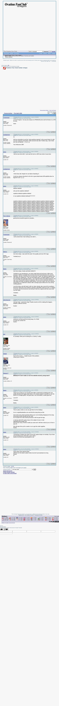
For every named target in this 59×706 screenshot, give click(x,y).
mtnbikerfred (6, 134)
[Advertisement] (35, 30)
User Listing (16, 53)
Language (53, 53)
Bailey (4, 269)
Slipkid (5, 353)
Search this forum (7, 470)
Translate (52, 51)
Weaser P (5, 373)
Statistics (11, 53)
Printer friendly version (9, 472)
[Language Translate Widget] (35, 51)
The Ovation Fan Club (10, 51)
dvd (4, 334)
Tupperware (6, 117)
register (19, 55)
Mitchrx (5, 251)
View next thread (52, 110)
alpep (4, 152)
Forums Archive (8, 113)
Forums (40, 53)
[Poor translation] (5, 529)
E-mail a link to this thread (10, 473)
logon (16, 55)
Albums (49, 53)
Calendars (45, 53)
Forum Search (6, 53)
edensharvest (6, 300)
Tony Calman (6, 216)
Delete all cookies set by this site (8, 522)
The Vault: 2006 (18, 113)
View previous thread (44, 110)
